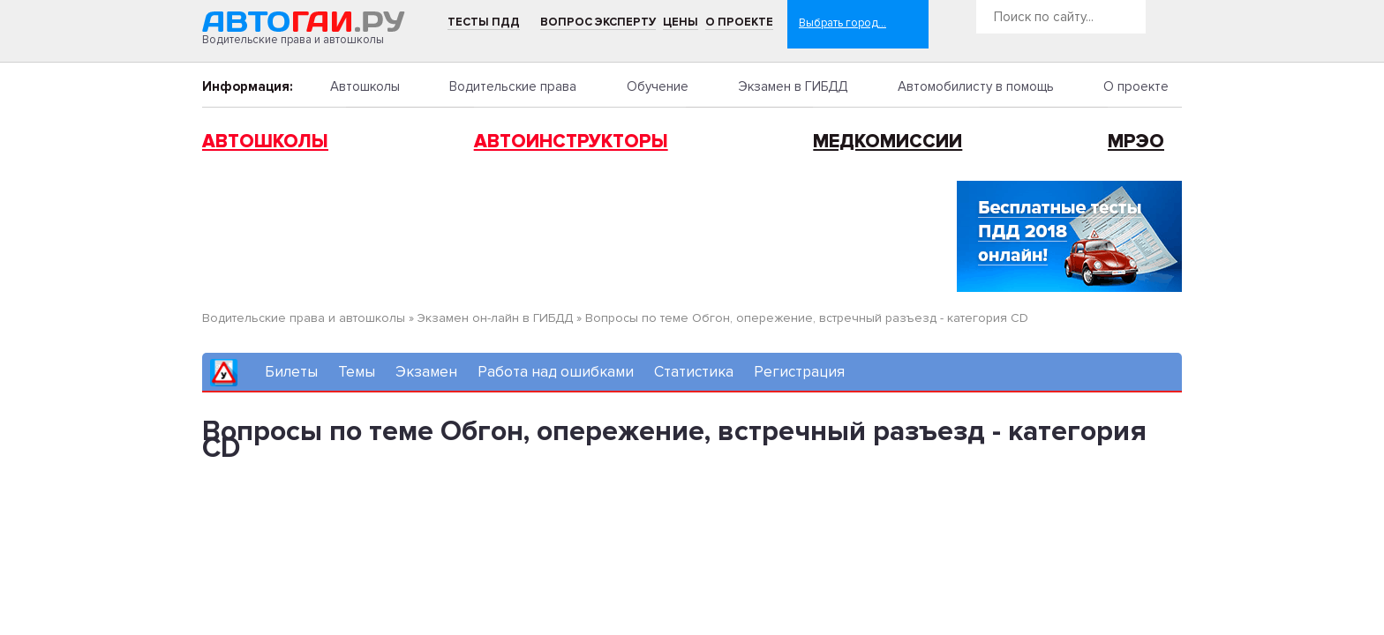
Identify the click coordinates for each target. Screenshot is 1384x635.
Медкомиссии (887, 142)
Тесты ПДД (484, 22)
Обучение (657, 86)
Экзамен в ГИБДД (792, 86)
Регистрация (799, 371)
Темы (356, 371)
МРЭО (1136, 142)
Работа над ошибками (556, 371)
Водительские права (512, 86)
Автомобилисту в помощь (976, 86)
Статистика (693, 371)
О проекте (739, 22)
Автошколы (365, 86)
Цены (680, 22)
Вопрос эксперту (598, 22)
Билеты (291, 371)
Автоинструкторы (571, 142)
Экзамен (426, 371)
